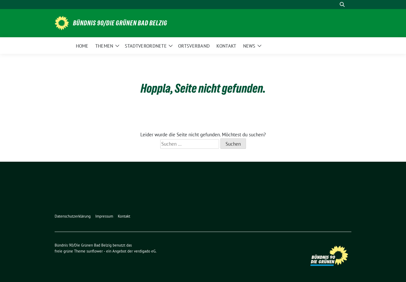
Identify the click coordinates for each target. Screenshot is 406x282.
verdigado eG (145, 251)
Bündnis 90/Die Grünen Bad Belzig (120, 23)
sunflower (94, 251)
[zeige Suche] (342, 4)
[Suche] (334, 4)
